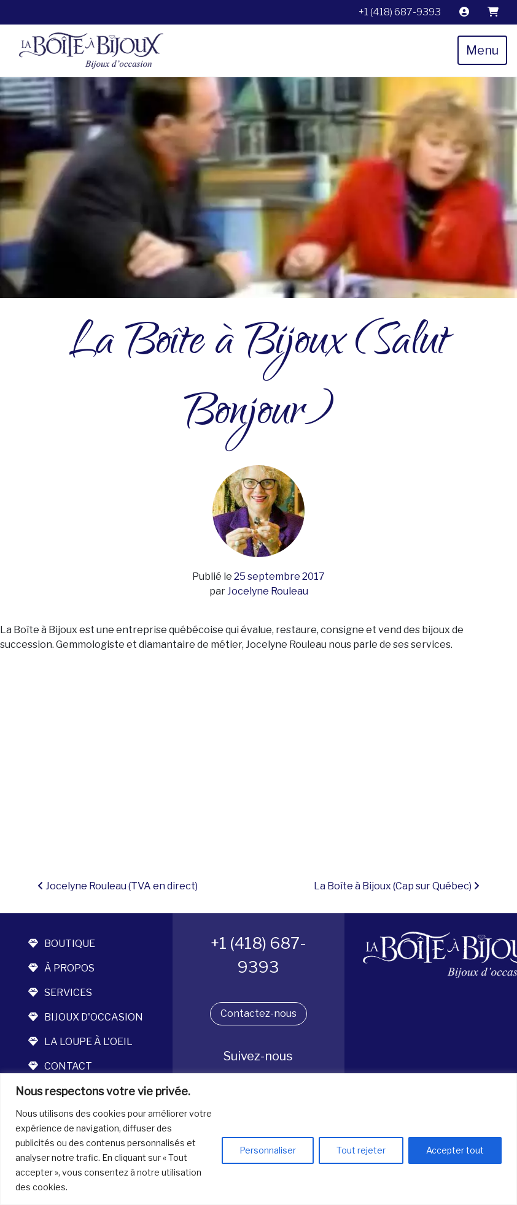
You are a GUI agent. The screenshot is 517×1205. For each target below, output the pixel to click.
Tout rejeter (361, 1150)
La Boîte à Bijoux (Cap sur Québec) (397, 886)
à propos (61, 968)
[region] (258, 1139)
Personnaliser (267, 1150)
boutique (61, 943)
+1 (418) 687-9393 (400, 12)
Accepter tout (455, 1150)
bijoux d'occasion (85, 1017)
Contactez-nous (258, 1013)
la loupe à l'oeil (80, 1041)
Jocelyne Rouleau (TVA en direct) (117, 886)
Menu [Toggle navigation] (482, 50)
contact (60, 1066)
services (60, 992)
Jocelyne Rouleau (266, 591)
